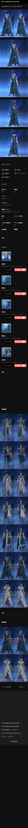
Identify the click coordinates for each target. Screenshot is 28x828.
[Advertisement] (14, 256)
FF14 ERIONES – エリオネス (9, 785)
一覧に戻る (7, 742)
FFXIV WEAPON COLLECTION (10, 782)
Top (21, 742)
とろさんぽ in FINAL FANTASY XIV (10, 788)
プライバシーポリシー (7, 792)
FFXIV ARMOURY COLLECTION (10, 2)
